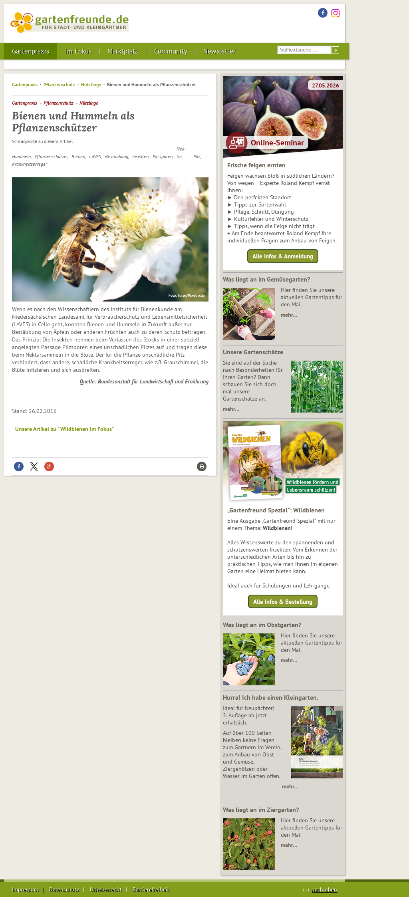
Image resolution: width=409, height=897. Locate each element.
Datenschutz (64, 889)
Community (170, 51)
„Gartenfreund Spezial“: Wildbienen (276, 510)
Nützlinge (91, 84)
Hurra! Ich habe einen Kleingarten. (270, 697)
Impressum (25, 889)
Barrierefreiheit (151, 889)
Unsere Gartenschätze (253, 352)
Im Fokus (78, 51)
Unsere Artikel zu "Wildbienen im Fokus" (64, 429)
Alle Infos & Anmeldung (282, 256)
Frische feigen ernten (256, 165)
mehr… (289, 314)
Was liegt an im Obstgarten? (262, 625)
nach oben (324, 889)
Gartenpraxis (30, 51)
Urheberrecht (106, 889)
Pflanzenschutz (59, 84)
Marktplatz (122, 51)
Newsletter (219, 51)
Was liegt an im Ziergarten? (261, 810)
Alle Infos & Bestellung (282, 601)
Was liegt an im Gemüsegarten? (266, 279)
